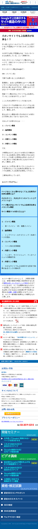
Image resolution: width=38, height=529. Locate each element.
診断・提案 (13, 292)
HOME (2, 7)
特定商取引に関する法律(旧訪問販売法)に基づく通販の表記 (18, 379)
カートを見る (26, 7)
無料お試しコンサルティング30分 (16, 283)
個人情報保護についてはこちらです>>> (12, 421)
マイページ (35, 7)
